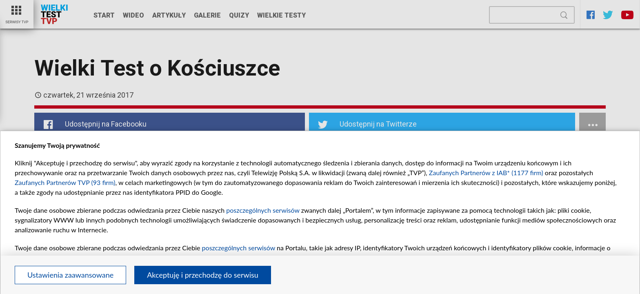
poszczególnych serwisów (262, 210)
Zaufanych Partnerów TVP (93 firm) (65, 182)
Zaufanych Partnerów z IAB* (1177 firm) (486, 172)
